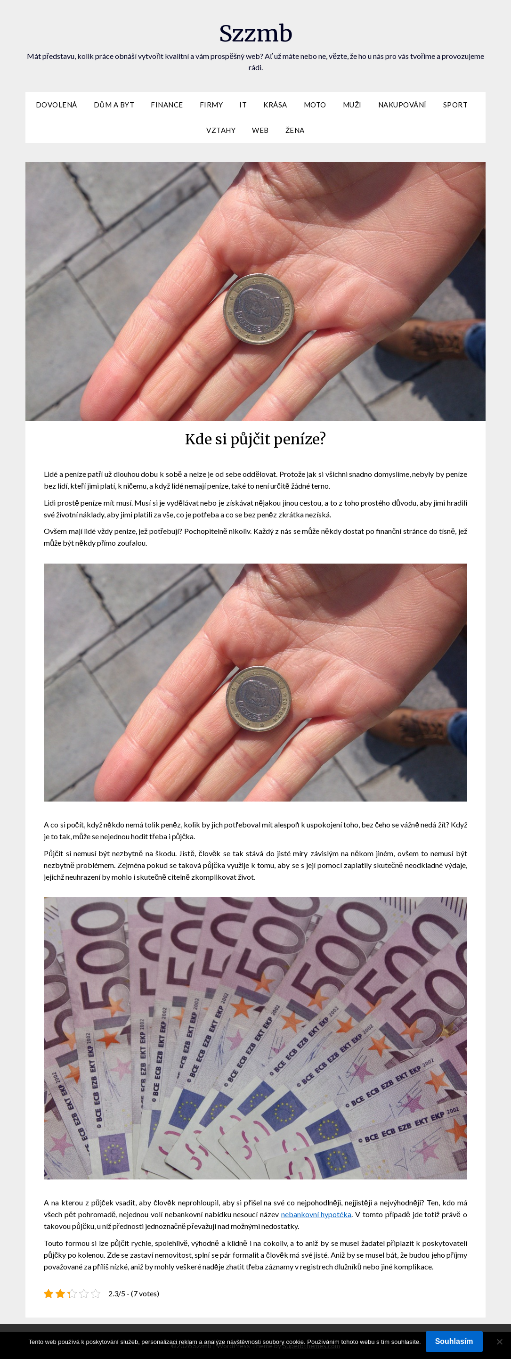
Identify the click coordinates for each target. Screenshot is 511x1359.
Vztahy (220, 130)
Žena (295, 130)
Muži (352, 104)
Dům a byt (114, 104)
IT (243, 104)
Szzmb (255, 33)
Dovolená (56, 104)
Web (260, 130)
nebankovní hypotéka (316, 1214)
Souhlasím (454, 1341)
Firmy (211, 104)
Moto (315, 104)
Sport (455, 104)
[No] (499, 1341)
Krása (275, 104)
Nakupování (402, 104)
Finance (167, 104)
